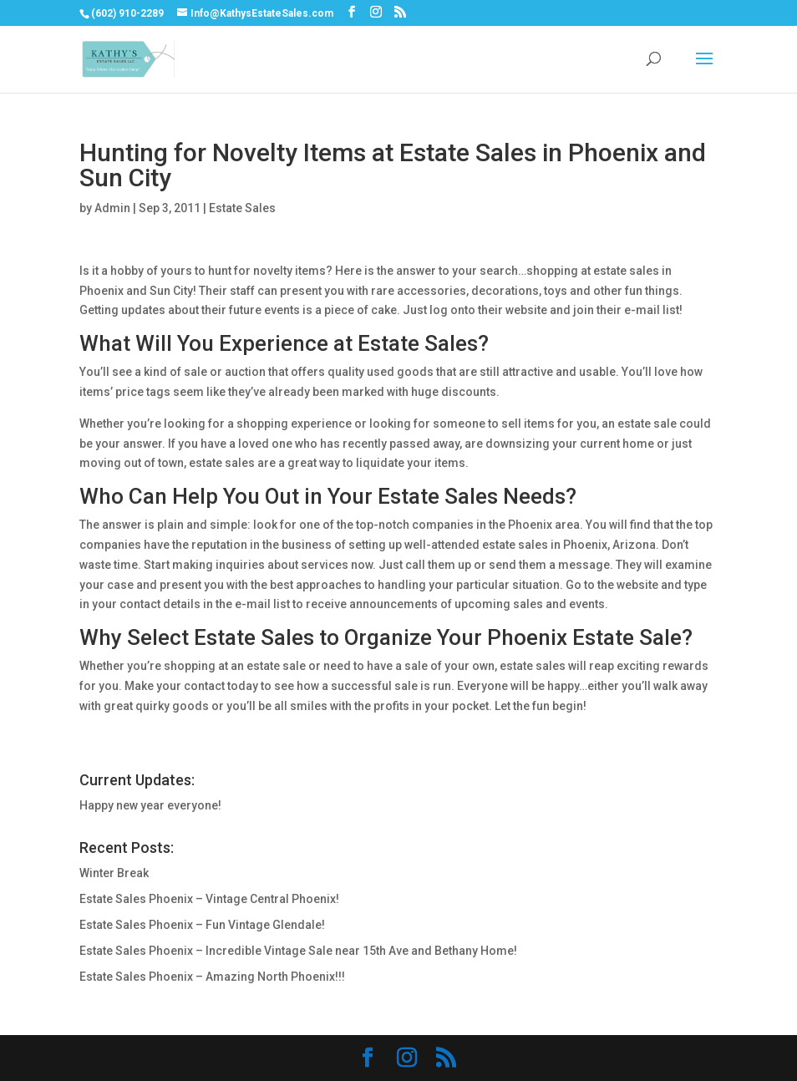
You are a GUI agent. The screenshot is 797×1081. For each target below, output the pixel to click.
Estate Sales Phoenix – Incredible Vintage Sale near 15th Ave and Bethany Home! (298, 950)
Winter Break (114, 873)
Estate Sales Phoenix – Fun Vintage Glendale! (202, 924)
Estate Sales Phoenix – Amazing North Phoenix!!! (212, 976)
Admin (112, 208)
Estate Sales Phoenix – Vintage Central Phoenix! (209, 899)
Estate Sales (242, 208)
